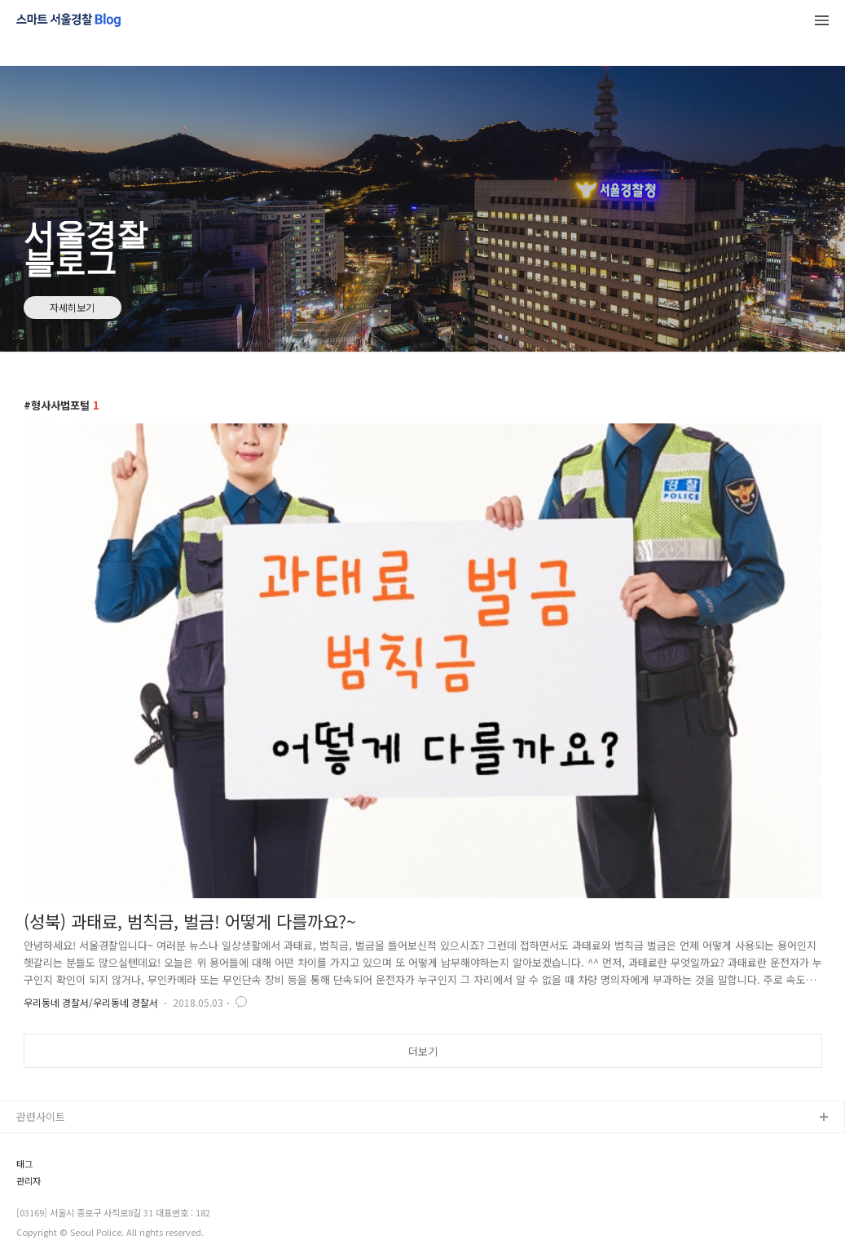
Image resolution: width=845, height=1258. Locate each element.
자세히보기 (72, 307)
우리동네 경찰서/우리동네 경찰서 (91, 1002)
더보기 (423, 1051)
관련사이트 (40, 1116)
